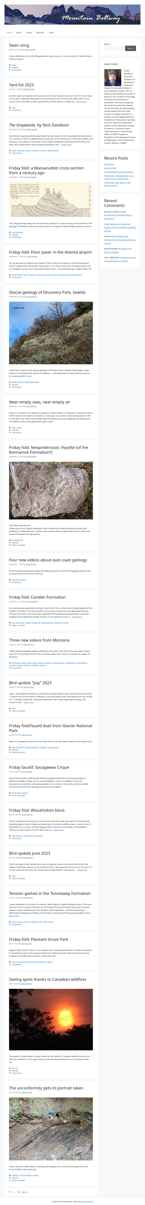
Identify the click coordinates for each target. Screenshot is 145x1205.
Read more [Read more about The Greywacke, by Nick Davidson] (66, 144)
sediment (35, 665)
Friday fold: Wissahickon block (37, 810)
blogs (14, 65)
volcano (43, 665)
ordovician (35, 150)
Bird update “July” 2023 (30, 682)
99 (19, 1192)
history (27, 150)
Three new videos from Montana (39, 640)
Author (19, 32)
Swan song (19, 45)
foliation (31, 275)
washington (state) (32, 382)
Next (25, 1192)
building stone (17, 275)
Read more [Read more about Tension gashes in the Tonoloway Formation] (14, 916)
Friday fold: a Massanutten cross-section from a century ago (46, 170)
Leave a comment (18, 545)
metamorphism (64, 275)
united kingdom (53, 150)
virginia (22, 580)
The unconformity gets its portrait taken (46, 1088)
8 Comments (16, 70)
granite (54, 275)
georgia (48, 275)
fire (13, 1068)
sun (16, 1068)
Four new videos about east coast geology (48, 560)
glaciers (15, 382)
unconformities (26, 1175)
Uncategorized (17, 232)
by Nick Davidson (39, 125)
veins (41, 922)
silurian (43, 150)
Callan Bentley (110, 224)
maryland (15, 580)
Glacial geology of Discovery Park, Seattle (47, 292)
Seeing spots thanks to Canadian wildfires (47, 979)
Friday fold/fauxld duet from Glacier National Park (50, 728)
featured (15, 67)
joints (14, 922)
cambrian (20, 150)
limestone (49, 663)
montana (12, 665)
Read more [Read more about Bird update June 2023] (82, 870)
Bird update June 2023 (29, 853)
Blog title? (40, 32)
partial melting (76, 275)
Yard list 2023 (21, 84)
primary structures (24, 665)
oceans (21, 382)
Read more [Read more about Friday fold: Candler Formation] (77, 616)
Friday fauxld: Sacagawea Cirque (39, 767)
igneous (41, 663)
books (14, 150)
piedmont (58, 623)
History (29, 32)
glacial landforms (32, 747)
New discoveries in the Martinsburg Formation (118, 215)
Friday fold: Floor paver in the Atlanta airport (50, 252)
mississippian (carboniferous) (76, 663)
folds (25, 275)
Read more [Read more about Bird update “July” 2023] (29, 702)
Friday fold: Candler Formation (37, 597)
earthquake (16, 663)
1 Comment (16, 110)
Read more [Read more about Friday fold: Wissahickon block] (59, 830)
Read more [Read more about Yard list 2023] (82, 101)
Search (107, 44)
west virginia (48, 922)
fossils (34, 663)
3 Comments (16, 153)
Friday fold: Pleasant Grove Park (38, 939)
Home (9, 32)
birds (14, 107)
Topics (51, 32)
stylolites (34, 922)
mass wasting (58, 663)
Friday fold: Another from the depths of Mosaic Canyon (120, 227)
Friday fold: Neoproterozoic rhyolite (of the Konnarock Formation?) (48, 450)
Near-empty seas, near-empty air (39, 402)
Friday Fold (39, 275)
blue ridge (15, 623)
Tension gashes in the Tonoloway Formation (50, 893)
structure (26, 922)
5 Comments (16, 432)
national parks (52, 747)
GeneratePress (87, 1201)
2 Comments (16, 277)
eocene (24, 663)
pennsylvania (38, 836)
